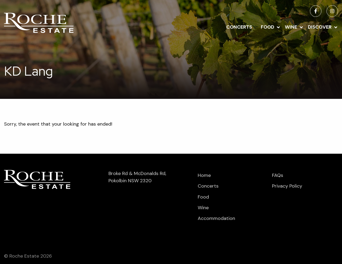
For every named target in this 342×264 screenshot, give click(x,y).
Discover (320, 27)
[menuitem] (239, 26)
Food (267, 27)
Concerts (239, 27)
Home (204, 175)
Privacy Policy (287, 186)
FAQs (277, 175)
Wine (291, 27)
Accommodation (216, 218)
